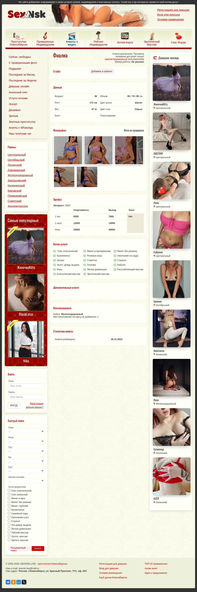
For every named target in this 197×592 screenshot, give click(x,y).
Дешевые (15, 110)
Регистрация (36, 403)
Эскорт (13, 104)
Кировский (14, 190)
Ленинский (15, 165)
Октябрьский (16, 159)
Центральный (17, 154)
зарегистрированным (116, 59)
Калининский (16, 185)
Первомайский (17, 195)
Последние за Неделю (23, 80)
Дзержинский (16, 170)
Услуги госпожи (18, 98)
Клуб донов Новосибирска (113, 577)
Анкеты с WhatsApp (21, 127)
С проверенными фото (23, 62)
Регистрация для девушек (173, 9)
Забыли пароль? (34, 407)
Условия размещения (170, 19)
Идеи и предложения (156, 573)
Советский (14, 200)
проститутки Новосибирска (52, 564)
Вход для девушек (168, 14)
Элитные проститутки (22, 121)
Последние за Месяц (22, 74)
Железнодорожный (20, 175)
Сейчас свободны (20, 56)
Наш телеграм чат (20, 133)
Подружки (15, 68)
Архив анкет (151, 568)
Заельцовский (17, 180)
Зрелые (13, 115)
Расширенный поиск (18, 549)
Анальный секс (18, 92)
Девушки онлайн (19, 86)
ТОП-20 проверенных (156, 564)
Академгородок (18, 206)
